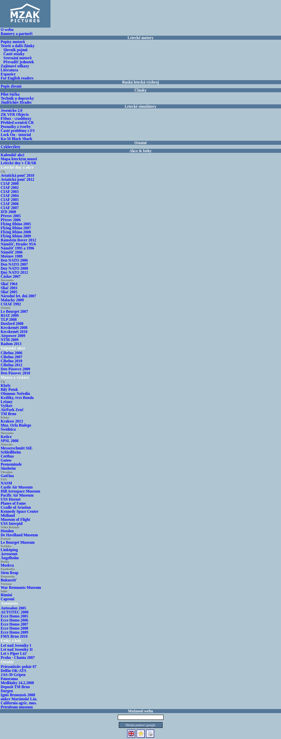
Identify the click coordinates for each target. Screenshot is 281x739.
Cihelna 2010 (11, 361)
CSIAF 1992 (11, 304)
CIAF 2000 (10, 183)
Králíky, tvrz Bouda (17, 398)
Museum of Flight (15, 519)
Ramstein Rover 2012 (18, 240)
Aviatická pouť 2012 (17, 179)
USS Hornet (11, 499)
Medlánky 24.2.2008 (17, 683)
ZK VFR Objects (15, 114)
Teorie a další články (18, 46)
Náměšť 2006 (12, 252)
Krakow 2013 (12, 421)
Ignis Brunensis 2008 (18, 695)
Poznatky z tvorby (16, 127)
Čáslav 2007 (11, 276)
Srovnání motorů (17, 58)
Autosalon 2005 (13, 608)
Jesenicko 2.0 (12, 110)
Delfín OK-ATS (13, 671)
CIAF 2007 (10, 208)
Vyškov (6, 406)
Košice (6, 437)
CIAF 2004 (10, 196)
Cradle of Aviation (16, 507)
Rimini (6, 595)
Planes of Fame (13, 503)
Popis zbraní (11, 86)
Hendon (7, 531)
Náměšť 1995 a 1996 (17, 248)
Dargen (7, 691)
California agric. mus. (19, 703)
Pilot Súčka (10, 94)
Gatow (6, 460)
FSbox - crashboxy (16, 118)
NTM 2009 (10, 340)
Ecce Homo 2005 (14, 616)
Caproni (7, 599)
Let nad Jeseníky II (17, 649)
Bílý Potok (9, 390)
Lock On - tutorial (16, 135)
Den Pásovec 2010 (15, 373)
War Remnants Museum (21, 587)
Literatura (9, 70)
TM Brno (8, 414)
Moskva (7, 565)
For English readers (17, 78)
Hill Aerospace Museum (20, 491)
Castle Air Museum (17, 487)
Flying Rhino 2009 (16, 236)
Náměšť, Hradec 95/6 (18, 244)
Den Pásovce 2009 (15, 369)
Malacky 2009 (12, 300)
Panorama (9, 679)
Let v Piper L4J (14, 653)
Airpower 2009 (13, 336)
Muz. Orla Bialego (16, 425)
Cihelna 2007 (11, 357)
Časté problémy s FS (18, 131)
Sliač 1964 (9, 284)
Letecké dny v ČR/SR (18, 163)
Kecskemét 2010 (14, 332)
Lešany (6, 402)
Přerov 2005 (11, 216)
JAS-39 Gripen (13, 675)
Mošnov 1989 (12, 256)
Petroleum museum (17, 707)
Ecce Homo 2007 (14, 624)
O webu (7, 30)
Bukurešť (8, 580)
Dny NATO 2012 (14, 272)
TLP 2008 (9, 319)
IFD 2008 (8, 212)
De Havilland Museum (19, 535)
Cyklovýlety (11, 147)
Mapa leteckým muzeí (19, 159)
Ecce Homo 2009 (14, 632)
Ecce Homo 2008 (14, 628)
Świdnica (8, 429)
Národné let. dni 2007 (18, 296)
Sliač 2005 (9, 292)
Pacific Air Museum (17, 495)
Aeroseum (9, 554)
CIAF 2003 (10, 192)
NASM (6, 483)
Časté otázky (14, 54)
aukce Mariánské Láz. (19, 699)
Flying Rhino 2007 (16, 228)
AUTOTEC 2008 (15, 612)
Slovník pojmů (15, 50)
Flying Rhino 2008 (16, 232)
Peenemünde (11, 464)
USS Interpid (12, 524)
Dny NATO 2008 (14, 268)
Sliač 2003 (9, 288)
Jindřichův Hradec (16, 102)
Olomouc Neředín (15, 394)
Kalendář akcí (12, 155)
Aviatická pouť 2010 (17, 175)
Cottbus (7, 456)
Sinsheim (8, 468)
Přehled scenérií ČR (17, 123)
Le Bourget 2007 (14, 311)
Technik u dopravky (17, 98)
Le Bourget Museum (18, 542)
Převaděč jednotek (18, 62)
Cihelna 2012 (11, 365)
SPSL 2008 (10, 441)
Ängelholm (10, 558)
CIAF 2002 (10, 188)
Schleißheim (11, 452)
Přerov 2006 (11, 220)
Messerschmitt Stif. (17, 448)
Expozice (8, 74)
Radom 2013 (11, 344)
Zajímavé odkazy (15, 66)
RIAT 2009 (10, 315)
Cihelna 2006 (11, 353)
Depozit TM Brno (15, 687)
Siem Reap (10, 573)
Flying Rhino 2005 (16, 224)
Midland (8, 515)
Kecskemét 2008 (14, 328)
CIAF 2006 (10, 204)
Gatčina (7, 476)
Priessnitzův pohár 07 (19, 667)
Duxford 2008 (12, 324)
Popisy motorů (13, 42)
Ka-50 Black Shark (16, 139)
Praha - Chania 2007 (18, 658)
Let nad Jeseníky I (16, 645)
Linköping (9, 550)
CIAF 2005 (10, 200)
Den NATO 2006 (14, 260)
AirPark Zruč (12, 410)
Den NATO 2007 (14, 264)
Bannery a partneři (17, 34)
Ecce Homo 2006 (14, 620)
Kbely (5, 385)
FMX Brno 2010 (14, 636)
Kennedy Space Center (19, 511)
